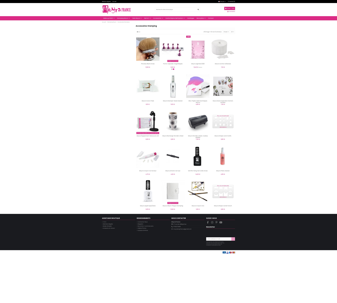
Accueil (114, 1)
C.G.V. (104, 222)
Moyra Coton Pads (148, 101)
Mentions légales (106, 1)
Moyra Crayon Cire (198, 206)
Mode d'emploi (107, 226)
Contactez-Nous (143, 222)
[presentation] (219, 233)
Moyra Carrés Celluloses (223, 64)
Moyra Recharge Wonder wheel (172, 136)
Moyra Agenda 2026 (197, 64)
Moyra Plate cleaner (223, 171)
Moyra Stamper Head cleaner (173, 101)
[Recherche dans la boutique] (198, 9)
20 (232, 32)
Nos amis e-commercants (145, 226)
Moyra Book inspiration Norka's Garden (223, 101)
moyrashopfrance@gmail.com (182, 229)
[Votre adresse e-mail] (218, 239)
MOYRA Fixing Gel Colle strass (198, 171)
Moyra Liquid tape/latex (148, 206)
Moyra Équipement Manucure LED (148, 136)
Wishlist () (231, 1)
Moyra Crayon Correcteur (147, 171)
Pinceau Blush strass (148, 64)
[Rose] (173, 69)
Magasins (140, 224)
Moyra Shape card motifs (223, 136)
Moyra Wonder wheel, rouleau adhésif (198, 136)
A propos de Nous (143, 230)
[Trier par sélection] (226, 32)
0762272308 (177, 226)
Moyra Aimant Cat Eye (172, 171)
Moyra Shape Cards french (223, 206)
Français (222, 1)
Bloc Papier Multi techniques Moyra (198, 101)
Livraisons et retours (109, 228)
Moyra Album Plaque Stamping (173, 206)
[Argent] (171, 69)
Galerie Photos (142, 228)
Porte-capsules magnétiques (172, 64)
